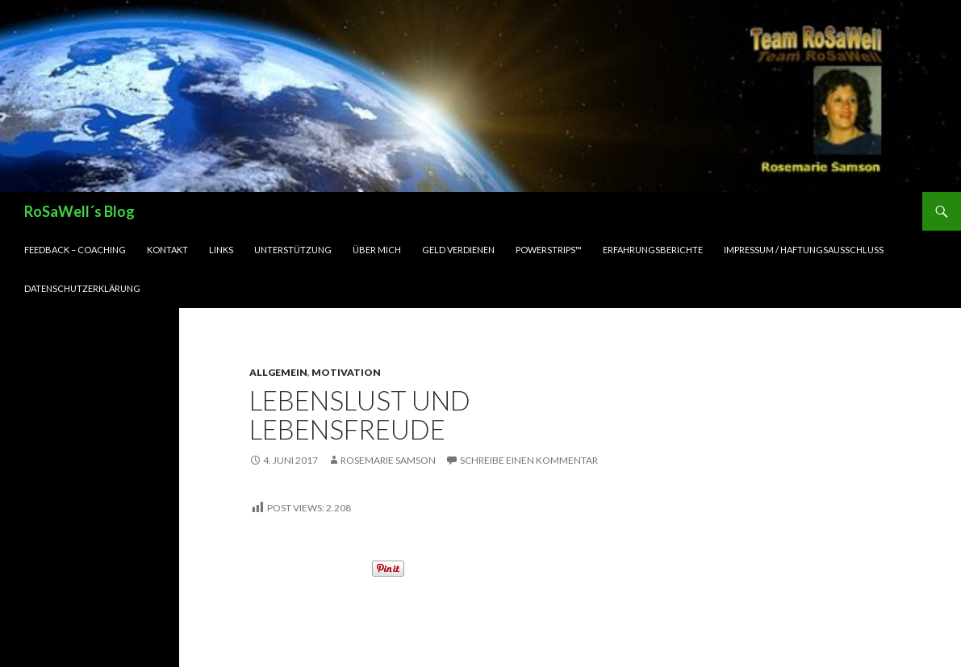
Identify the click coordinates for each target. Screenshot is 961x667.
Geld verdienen (474, 250)
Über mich (388, 250)
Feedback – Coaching (77, 250)
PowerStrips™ (572, 250)
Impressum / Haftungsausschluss (844, 250)
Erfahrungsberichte (684, 250)
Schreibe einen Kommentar (544, 460)
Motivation (341, 372)
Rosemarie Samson (394, 460)
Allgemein (278, 372)
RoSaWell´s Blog (82, 211)
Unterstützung (301, 250)
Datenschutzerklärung (84, 289)
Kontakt (172, 250)
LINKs (227, 250)
